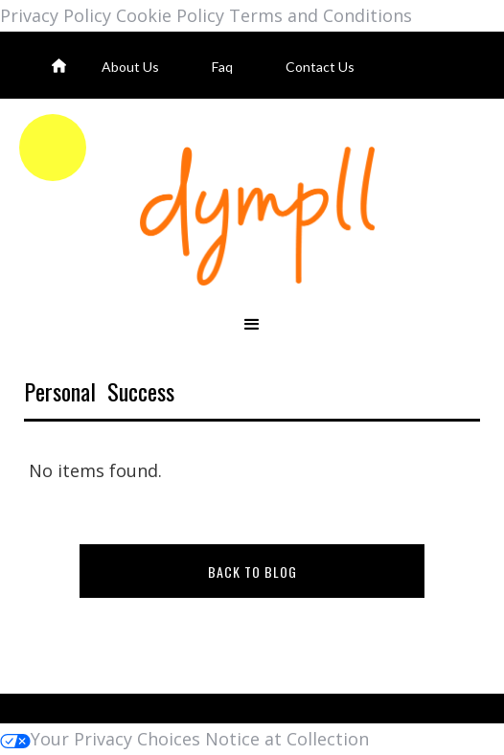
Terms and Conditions (320, 15)
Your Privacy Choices (100, 738)
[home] (252, 216)
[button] (252, 325)
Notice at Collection (287, 738)
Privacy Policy (55, 15)
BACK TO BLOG (252, 571)
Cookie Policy (170, 15)
